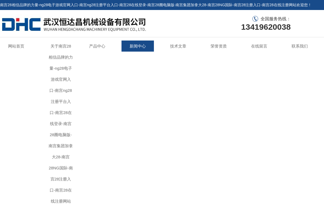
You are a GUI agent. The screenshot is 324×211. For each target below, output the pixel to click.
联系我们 (316, 15)
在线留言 (298, 15)
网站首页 (16, 46)
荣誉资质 (219, 46)
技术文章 (178, 46)
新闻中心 (138, 46)
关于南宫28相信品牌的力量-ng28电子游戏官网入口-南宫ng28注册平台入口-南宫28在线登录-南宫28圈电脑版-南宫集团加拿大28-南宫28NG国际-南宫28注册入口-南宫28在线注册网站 (61, 123)
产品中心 (97, 46)
